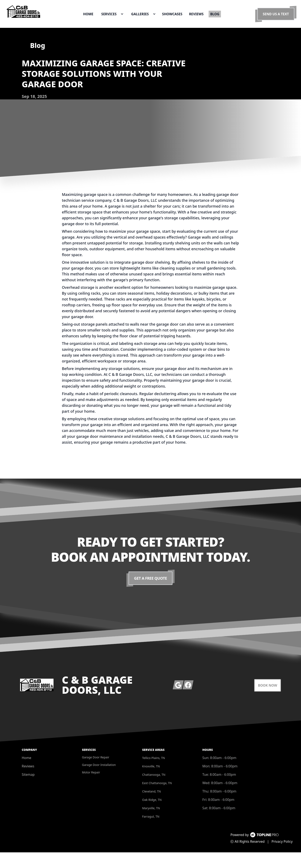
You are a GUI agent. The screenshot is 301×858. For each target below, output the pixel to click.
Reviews (28, 771)
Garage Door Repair (95, 763)
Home (26, 763)
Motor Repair (91, 778)
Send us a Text (276, 16)
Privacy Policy (282, 847)
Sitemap (28, 780)
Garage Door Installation (99, 770)
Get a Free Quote (150, 583)
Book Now (267, 691)
